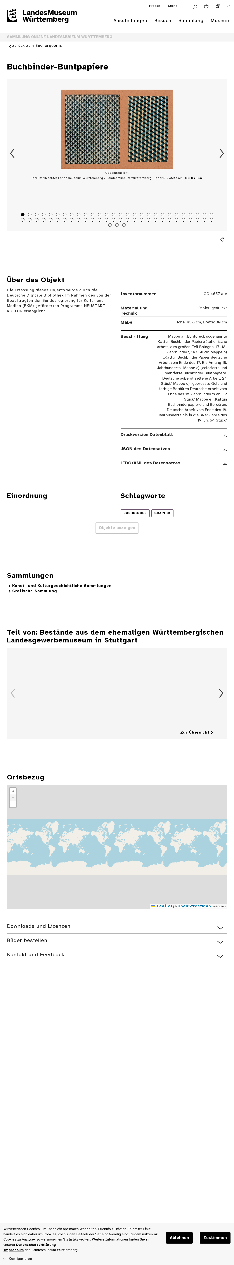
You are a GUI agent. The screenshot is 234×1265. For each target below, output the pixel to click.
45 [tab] (135, 220)
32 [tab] (44, 220)
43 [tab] (121, 220)
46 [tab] (142, 220)
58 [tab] (118, 226)
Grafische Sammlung (34, 591)
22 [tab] (170, 215)
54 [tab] (198, 220)
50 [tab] (170, 220)
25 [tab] (191, 215)
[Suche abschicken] (195, 6)
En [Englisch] (229, 6)
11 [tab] (93, 215)
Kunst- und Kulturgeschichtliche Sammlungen (62, 586)
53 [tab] (191, 220)
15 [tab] (121, 215)
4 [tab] (44, 215)
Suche (172, 6)
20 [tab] (156, 215)
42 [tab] (114, 220)
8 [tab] (72, 215)
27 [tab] (205, 215)
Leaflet (162, 906)
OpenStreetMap (194, 906)
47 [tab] (149, 220)
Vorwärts (222, 153)
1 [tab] (23, 215)
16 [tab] (128, 215)
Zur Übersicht (195, 733)
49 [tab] (163, 220)
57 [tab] (111, 226)
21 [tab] (163, 215)
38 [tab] (86, 220)
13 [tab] (107, 215)
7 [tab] (65, 215)
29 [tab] (23, 220)
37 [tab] (79, 220)
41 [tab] (107, 220)
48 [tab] (156, 220)
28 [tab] (212, 215)
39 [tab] (93, 220)
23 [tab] (177, 215)
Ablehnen (179, 1238)
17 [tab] (135, 215)
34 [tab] (58, 220)
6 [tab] (58, 215)
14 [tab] (114, 215)
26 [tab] (198, 215)
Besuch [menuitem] (163, 20)
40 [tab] (100, 220)
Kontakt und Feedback (35, 955)
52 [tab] (184, 220)
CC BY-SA (193, 178)
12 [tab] (100, 215)
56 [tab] (212, 220)
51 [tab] (177, 220)
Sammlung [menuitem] (191, 20)
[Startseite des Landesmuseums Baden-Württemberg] (42, 19)
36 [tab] (72, 220)
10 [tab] (86, 215)
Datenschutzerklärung (36, 1245)
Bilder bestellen (27, 940)
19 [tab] (149, 215)
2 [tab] (30, 215)
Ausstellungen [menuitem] (130, 20)
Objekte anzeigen (117, 528)
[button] (13, 791)
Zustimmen (215, 1238)
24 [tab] (184, 215)
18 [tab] (142, 215)
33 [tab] (51, 220)
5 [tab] (51, 215)
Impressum (13, 1250)
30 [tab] (30, 220)
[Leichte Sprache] (206, 6)
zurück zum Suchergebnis (37, 46)
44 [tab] (128, 220)
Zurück (12, 153)
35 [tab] (65, 220)
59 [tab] (125, 226)
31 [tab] (37, 220)
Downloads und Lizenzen (39, 926)
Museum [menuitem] (221, 20)
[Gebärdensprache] (217, 6)
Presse (154, 6)
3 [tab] (37, 215)
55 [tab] (205, 220)
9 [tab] (79, 215)
